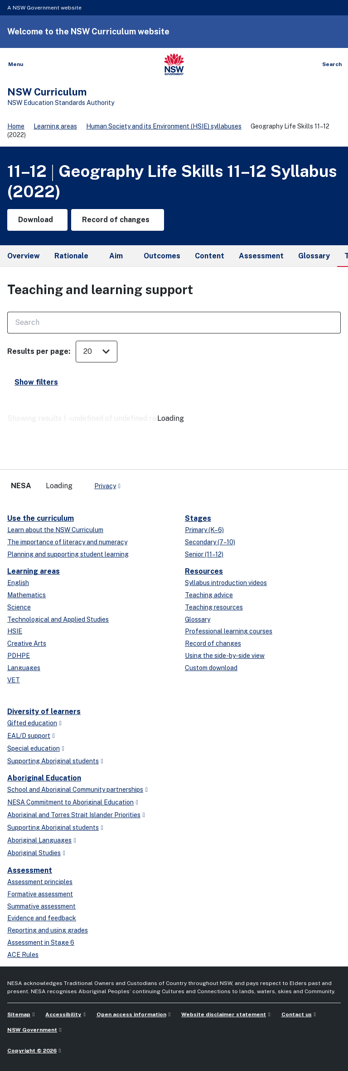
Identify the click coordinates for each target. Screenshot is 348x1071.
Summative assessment (41, 906)
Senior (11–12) (204, 554)
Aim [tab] (116, 256)
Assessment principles (39, 881)
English (18, 582)
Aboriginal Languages (39, 840)
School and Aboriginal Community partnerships (75, 789)
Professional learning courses (228, 631)
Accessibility (63, 1014)
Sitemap (18, 1014)
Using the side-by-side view (225, 655)
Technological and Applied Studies (58, 619)
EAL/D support (28, 735)
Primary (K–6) (204, 529)
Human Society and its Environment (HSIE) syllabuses (164, 126)
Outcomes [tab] (162, 256)
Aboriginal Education (44, 778)
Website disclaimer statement (223, 1014)
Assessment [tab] (261, 256)
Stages (198, 518)
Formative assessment (40, 894)
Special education (33, 748)
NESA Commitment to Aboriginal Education (70, 802)
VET (13, 680)
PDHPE (18, 655)
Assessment (29, 870)
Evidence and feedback (41, 918)
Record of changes (213, 643)
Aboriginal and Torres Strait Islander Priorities (73, 815)
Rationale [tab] (71, 256)
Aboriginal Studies (34, 853)
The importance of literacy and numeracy (67, 542)
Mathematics (26, 595)
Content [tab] (209, 256)
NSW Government (32, 1030)
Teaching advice (209, 595)
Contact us (296, 1014)
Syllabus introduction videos (226, 582)
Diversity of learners (44, 711)
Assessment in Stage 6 (40, 942)
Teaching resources (214, 607)
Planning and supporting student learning (68, 554)
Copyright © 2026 (32, 1050)
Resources (204, 571)
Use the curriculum (40, 518)
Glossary (197, 619)
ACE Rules (23, 954)
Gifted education (32, 723)
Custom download (211, 667)
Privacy (105, 486)
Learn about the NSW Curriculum (55, 529)
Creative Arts (26, 643)
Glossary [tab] (314, 256)
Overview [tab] (23, 256)
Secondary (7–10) (210, 542)
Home (15, 126)
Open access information (131, 1014)
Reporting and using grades (47, 930)
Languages (23, 667)
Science (19, 607)
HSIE (14, 631)
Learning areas (55, 126)
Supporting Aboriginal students (53, 761)
